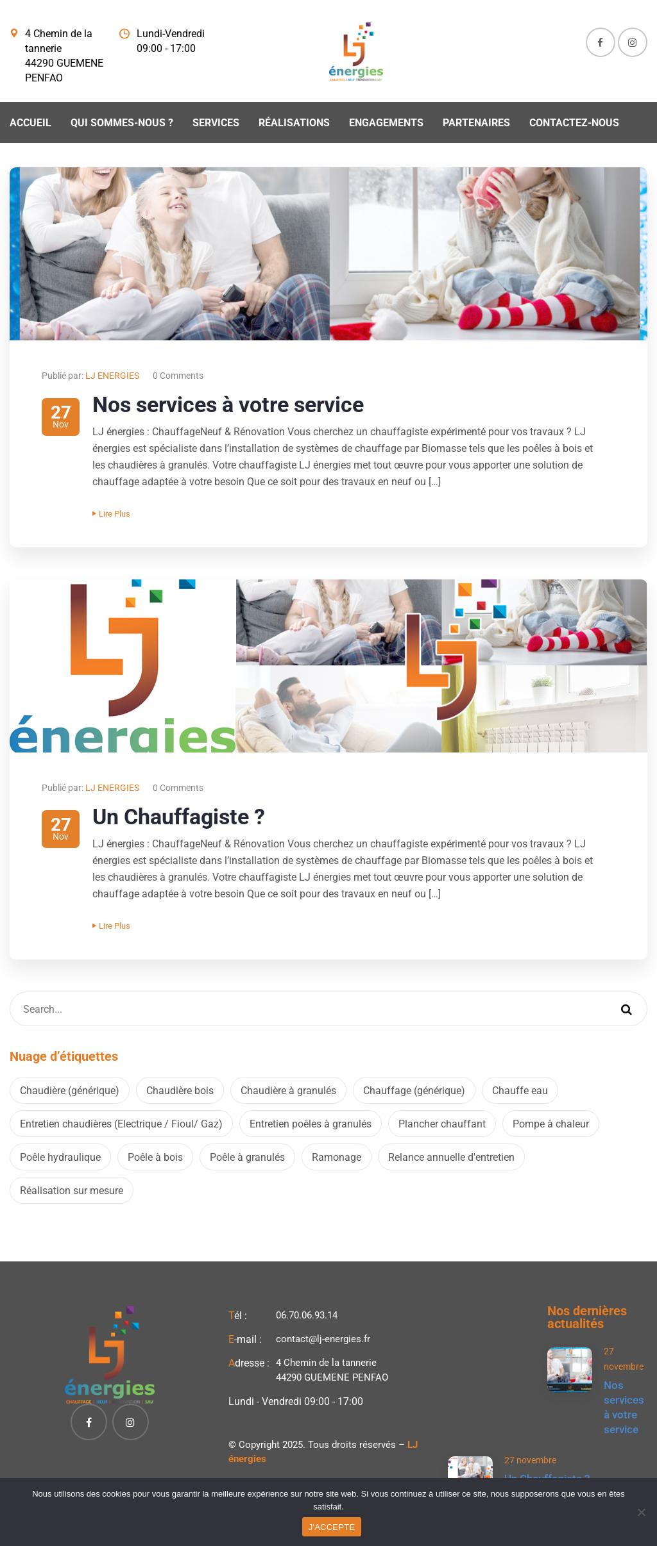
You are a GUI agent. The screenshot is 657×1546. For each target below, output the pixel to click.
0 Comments (178, 375)
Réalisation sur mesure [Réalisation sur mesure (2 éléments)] (71, 1190)
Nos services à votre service (228, 404)
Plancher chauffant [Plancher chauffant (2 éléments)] (442, 1124)
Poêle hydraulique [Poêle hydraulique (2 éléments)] (60, 1157)
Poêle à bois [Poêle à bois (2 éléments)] (155, 1157)
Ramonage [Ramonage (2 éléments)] (336, 1157)
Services (215, 123)
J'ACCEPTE (332, 1527)
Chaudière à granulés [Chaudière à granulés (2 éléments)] (288, 1091)
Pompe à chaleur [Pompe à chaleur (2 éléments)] (551, 1124)
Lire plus (111, 514)
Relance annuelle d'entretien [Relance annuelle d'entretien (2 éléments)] (451, 1157)
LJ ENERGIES (112, 375)
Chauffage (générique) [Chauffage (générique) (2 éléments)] (414, 1091)
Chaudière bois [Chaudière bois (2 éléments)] (180, 1091)
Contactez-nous (574, 123)
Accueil (30, 123)
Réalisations (294, 123)
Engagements (386, 123)
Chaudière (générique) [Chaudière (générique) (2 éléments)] (69, 1091)
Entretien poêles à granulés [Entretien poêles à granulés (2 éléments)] (310, 1124)
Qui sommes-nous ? (122, 123)
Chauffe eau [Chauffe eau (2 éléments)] (520, 1091)
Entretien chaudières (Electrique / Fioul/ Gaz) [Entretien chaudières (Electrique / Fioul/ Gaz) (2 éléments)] (121, 1124)
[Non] (641, 1512)
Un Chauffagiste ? (178, 816)
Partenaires (476, 123)
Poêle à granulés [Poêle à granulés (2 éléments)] (247, 1157)
